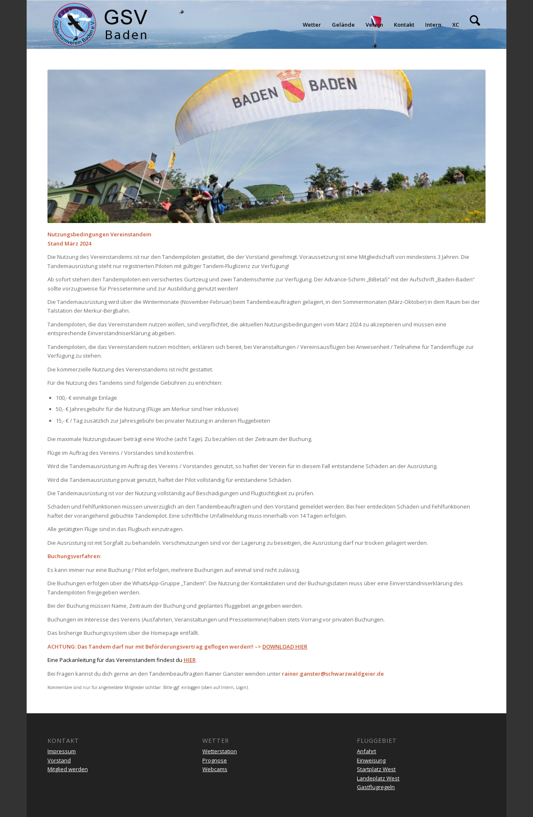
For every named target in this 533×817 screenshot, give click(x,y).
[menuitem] (311, 24)
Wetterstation (219, 751)
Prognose (214, 760)
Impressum (61, 751)
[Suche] (475, 24)
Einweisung (371, 760)
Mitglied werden (67, 769)
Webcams (214, 769)
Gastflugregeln (376, 787)
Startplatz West (376, 769)
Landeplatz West (378, 778)
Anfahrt (366, 751)
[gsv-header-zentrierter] (100, 24)
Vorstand (59, 760)
